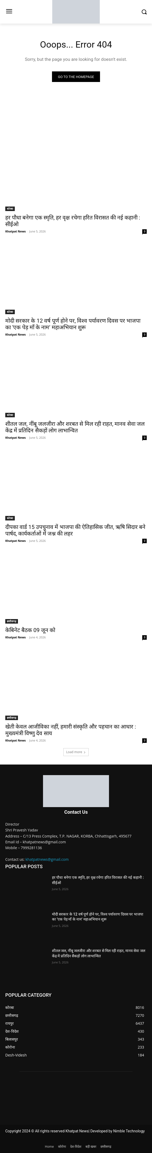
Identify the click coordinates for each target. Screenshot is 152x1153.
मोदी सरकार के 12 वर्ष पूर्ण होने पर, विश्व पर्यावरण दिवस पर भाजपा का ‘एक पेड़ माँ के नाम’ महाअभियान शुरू (72, 324)
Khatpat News (15, 231)
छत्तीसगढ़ (11, 621)
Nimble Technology (129, 1131)
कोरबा (10, 209)
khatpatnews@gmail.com (47, 859)
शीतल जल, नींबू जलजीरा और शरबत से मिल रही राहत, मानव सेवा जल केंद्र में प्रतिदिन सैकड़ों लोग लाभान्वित (75, 427)
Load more (76, 752)
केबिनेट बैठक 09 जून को (30, 630)
